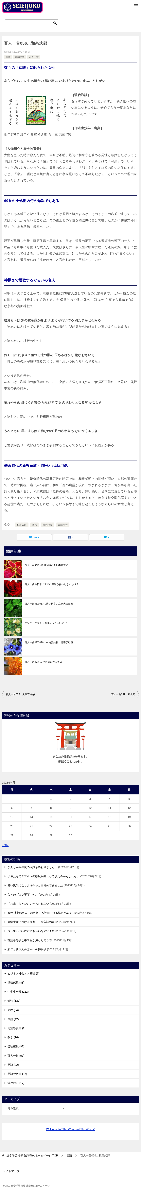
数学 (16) (13, 1037)
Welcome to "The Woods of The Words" (70, 1129)
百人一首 (34, 57)
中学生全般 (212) (18, 991)
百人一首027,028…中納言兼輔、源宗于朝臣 (49, 642)
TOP (32, 1155)
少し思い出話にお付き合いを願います (31, 931)
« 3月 (5, 845)
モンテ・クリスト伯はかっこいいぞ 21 (46, 623)
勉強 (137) (14, 1000)
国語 (8, 57)
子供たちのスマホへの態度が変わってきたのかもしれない (43, 876)
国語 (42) (13, 1019)
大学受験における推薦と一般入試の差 (31, 921)
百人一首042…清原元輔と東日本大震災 (46, 565)
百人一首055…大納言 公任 (20, 694)
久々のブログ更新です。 (23, 894)
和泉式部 (22, 524)
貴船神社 (63, 524)
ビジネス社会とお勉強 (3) (23, 973)
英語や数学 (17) (17, 1073)
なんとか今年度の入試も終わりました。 (32, 867)
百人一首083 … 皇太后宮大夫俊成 (43, 661)
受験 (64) (13, 1010)
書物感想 (20, 57)
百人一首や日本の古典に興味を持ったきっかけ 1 (51, 584)
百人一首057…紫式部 (123, 694)
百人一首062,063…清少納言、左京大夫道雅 (49, 603)
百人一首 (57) (16, 1055)
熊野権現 (47, 524)
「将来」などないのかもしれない (28, 903)
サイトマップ (11, 1171)
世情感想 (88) (16, 982)
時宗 (34, 524)
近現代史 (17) (16, 1083)
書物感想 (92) (16, 1046)
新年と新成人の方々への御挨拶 (27, 949)
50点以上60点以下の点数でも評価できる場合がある (40, 912)
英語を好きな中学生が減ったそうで (30, 940)
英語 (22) (13, 1064)
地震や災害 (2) (17, 1028)
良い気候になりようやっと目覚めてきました (35, 885)
